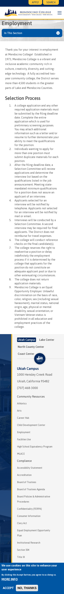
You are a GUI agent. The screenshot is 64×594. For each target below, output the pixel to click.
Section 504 (23, 550)
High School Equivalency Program (34, 446)
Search (50, 2)
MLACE (21, 453)
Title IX (21, 557)
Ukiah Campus (28, 369)
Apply (35, 2)
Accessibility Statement (29, 467)
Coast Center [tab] (26, 353)
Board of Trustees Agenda (31, 489)
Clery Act (22, 523)
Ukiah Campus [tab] (26, 339)
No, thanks (27, 588)
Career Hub (23, 418)
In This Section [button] (13, 33)
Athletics (22, 403)
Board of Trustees (26, 482)
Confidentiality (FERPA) (29, 508)
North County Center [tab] (31, 346)
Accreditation (24, 475)
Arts (19, 410)
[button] (59, 13)
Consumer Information (28, 516)
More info (10, 579)
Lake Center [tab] (46, 339)
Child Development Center (31, 425)
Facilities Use (24, 439)
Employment (23, 432)
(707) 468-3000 (27, 388)
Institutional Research (28, 542)
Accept (8, 588)
